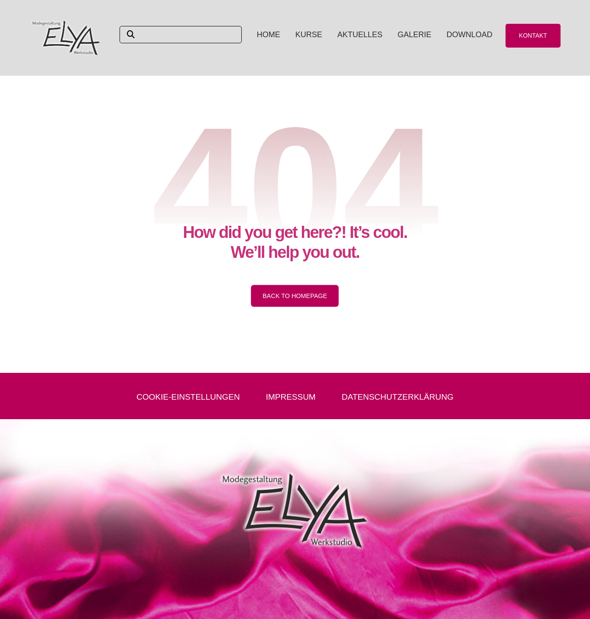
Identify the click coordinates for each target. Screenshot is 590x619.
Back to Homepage (295, 295)
